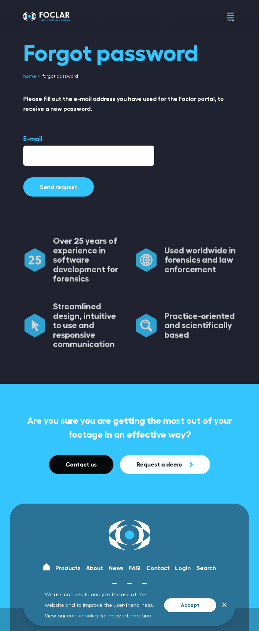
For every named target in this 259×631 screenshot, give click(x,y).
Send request (58, 187)
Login (183, 568)
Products (68, 568)
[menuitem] (30, 76)
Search (206, 568)
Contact (158, 568)
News (116, 568)
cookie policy (83, 615)
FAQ (135, 568)
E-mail (32, 138)
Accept (190, 605)
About (94, 568)
